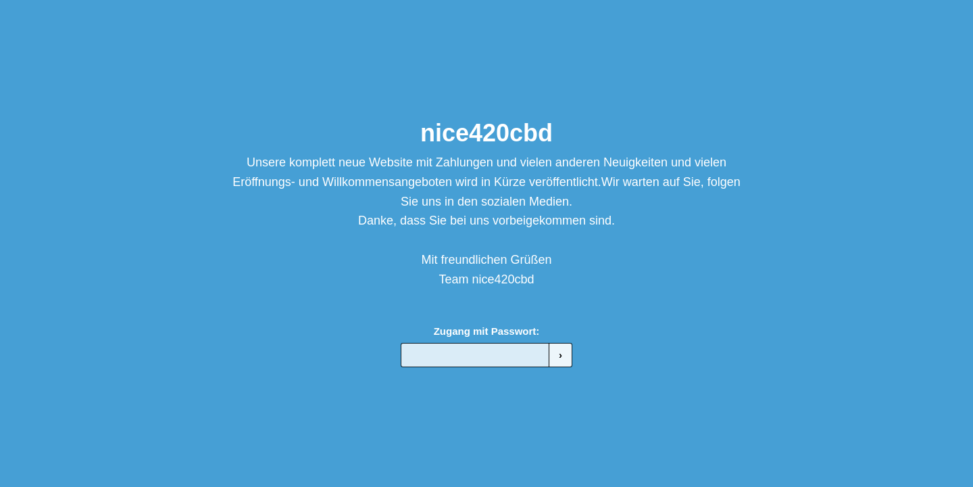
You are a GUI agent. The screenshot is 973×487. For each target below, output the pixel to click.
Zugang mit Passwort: (487, 331)
